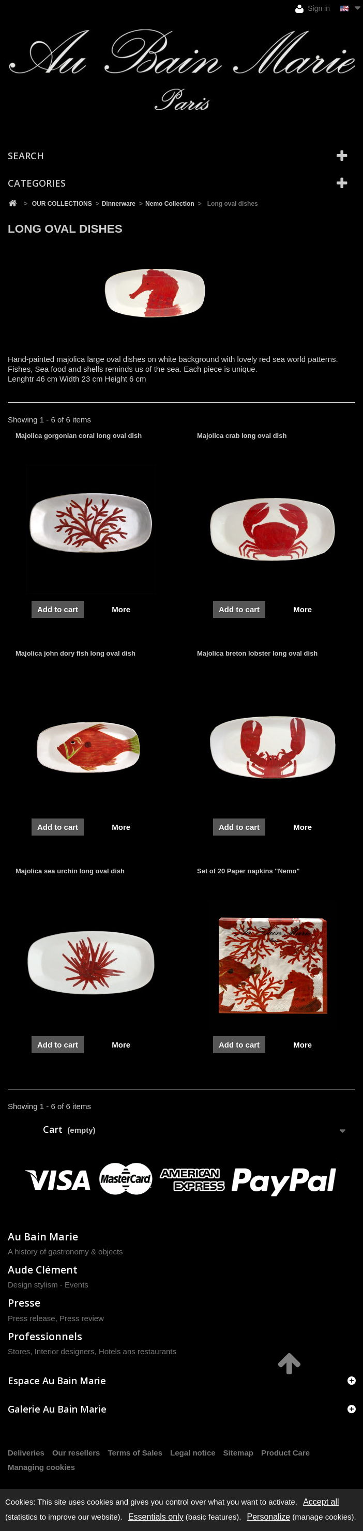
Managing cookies (41, 1467)
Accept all (321, 1501)
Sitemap (238, 1452)
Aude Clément (43, 1270)
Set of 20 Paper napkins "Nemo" (248, 871)
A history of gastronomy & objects (65, 1251)
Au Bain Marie (43, 1237)
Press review (81, 1318)
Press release (31, 1318)
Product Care (285, 1452)
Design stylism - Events (48, 1284)
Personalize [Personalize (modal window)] (269, 1516)
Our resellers (76, 1452)
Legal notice (193, 1452)
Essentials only (156, 1516)
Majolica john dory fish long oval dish (75, 653)
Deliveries (26, 1452)
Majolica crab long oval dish (241, 435)
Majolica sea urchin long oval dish (70, 871)
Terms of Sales (135, 1452)
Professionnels (45, 1336)
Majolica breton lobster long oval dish (257, 653)
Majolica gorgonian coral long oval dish (79, 435)
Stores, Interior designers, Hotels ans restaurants (92, 1351)
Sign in (312, 8)
